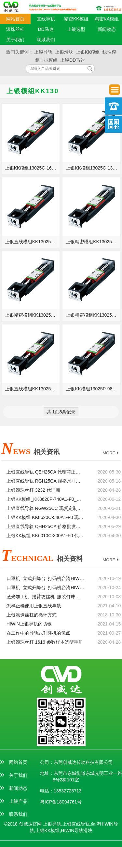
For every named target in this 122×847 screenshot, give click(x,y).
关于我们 (15, 39)
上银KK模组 (88, 52)
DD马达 (46, 29)
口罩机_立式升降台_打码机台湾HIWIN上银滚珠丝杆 (45, 578)
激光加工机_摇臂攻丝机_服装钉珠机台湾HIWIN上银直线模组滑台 (45, 596)
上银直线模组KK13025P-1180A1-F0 (32, 388)
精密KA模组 (107, 18)
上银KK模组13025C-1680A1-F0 (32, 168)
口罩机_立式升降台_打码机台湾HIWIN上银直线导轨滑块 (45, 587)
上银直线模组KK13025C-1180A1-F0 (32, 241)
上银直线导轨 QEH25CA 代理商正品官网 (45, 471)
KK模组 (50, 60)
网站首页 (15, 18)
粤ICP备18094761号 (61, 801)
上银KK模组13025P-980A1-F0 (93, 388)
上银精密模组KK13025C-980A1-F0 (93, 241)
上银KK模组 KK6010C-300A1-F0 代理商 (45, 535)
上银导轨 (43, 52)
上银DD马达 (72, 60)
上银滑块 (64, 52)
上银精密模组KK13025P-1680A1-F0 (32, 315)
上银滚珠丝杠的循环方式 (32, 614)
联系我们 (46, 39)
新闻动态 (107, 29)
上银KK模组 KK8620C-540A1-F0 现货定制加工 (45, 517)
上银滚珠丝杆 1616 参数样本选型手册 (45, 642)
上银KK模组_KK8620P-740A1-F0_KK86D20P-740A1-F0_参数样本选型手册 (45, 499)
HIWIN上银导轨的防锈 (29, 623)
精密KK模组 (76, 18)
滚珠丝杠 (15, 29)
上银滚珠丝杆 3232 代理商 (33, 490)
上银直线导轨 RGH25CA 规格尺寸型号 (45, 481)
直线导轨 (46, 18)
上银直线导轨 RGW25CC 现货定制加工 (45, 508)
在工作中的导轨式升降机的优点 (38, 633)
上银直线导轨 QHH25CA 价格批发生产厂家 (45, 526)
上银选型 (76, 29)
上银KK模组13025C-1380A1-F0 (93, 168)
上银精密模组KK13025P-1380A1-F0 (93, 315)
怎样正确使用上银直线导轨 (34, 605)
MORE (111, 453)
